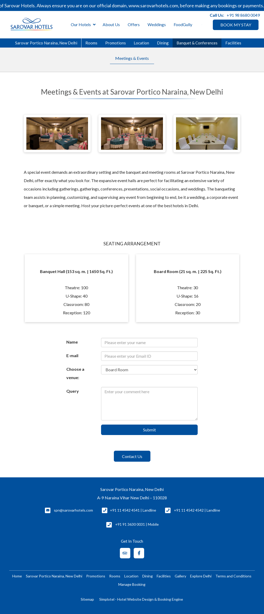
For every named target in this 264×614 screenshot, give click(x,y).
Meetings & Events (132, 58)
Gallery (180, 576)
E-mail (72, 355)
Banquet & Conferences (197, 42)
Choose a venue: (75, 373)
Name (72, 341)
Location (141, 42)
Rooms (91, 42)
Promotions (115, 42)
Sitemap (87, 599)
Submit (149, 429)
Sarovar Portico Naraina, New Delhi (46, 42)
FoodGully (183, 24)
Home (17, 576)
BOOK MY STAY (235, 24)
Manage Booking (131, 584)
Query (72, 391)
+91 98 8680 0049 (243, 15)
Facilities (233, 42)
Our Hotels (83, 25)
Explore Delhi (201, 576)
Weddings (157, 24)
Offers (134, 24)
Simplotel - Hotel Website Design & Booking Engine (141, 599)
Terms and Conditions (233, 576)
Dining (163, 42)
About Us (111, 24)
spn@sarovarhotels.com (73, 510)
